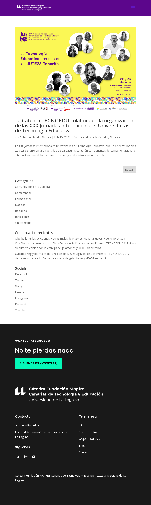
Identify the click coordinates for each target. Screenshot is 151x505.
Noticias (115, 137)
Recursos (21, 211)
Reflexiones (22, 216)
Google (19, 286)
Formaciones (23, 199)
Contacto (84, 452)
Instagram (21, 298)
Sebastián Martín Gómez (35, 137)
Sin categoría (23, 222)
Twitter (19, 280)
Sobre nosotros (88, 432)
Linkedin (20, 292)
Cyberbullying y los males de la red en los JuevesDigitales (50, 254)
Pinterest (20, 304)
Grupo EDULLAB (89, 439)
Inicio (82, 425)
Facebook (21, 274)
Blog (82, 445)
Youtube (20, 310)
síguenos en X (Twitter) (38, 363)
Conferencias (23, 193)
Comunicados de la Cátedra (91, 137)
